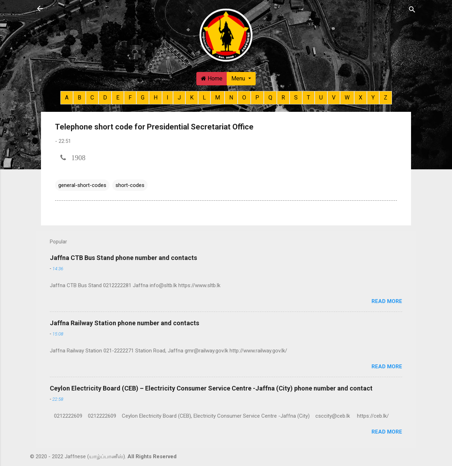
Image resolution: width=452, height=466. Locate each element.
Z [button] (385, 97)
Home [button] (211, 78)
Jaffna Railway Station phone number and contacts (124, 323)
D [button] (105, 97)
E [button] (117, 97)
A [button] (67, 97)
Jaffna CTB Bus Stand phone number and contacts (123, 257)
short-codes (129, 185)
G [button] (142, 97)
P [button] (257, 97)
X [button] (360, 97)
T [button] (308, 97)
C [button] (92, 97)
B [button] (79, 97)
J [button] (179, 97)
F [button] (130, 97)
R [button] (283, 97)
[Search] (412, 9)
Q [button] (270, 97)
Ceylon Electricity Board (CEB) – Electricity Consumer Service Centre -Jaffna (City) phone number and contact (211, 388)
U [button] (321, 97)
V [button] (333, 97)
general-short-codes (82, 185)
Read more (386, 301)
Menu (238, 78)
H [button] (155, 97)
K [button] (192, 97)
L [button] (204, 97)
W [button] (347, 97)
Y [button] (373, 97)
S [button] (296, 97)
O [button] (244, 97)
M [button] (217, 97)
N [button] (231, 97)
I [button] (167, 97)
